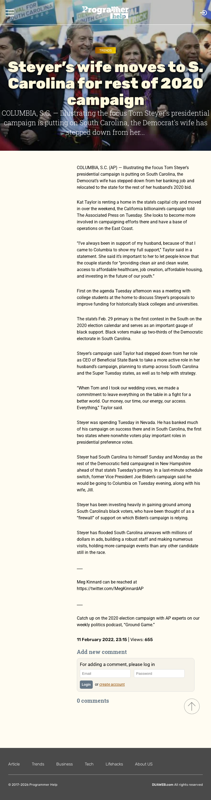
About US (144, 764)
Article (14, 764)
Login (86, 685)
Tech (89, 764)
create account (112, 684)
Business (64, 764)
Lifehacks (114, 764)
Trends (105, 50)
